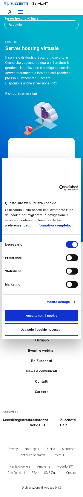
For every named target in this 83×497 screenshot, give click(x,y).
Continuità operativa (32, 443)
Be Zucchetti (41, 349)
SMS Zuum (51, 461)
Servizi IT (58, 443)
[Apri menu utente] (9, 12)
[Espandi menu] (20, 12)
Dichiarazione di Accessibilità (41, 476)
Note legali (32, 437)
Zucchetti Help (68, 411)
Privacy (13, 437)
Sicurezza (68, 437)
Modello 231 (65, 455)
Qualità (50, 437)
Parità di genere (20, 455)
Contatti (41, 370)
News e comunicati (41, 360)
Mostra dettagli (58, 302)
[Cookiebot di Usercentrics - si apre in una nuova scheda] (59, 188)
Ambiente (43, 455)
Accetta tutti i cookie (41, 315)
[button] (41, 18)
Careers (41, 380)
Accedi (8, 409)
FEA (34, 461)
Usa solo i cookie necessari (41, 329)
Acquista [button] (15, 24)
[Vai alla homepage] (31, 4)
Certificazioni (16, 461)
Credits (71, 461)
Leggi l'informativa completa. (47, 225)
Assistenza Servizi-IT (39, 411)
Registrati (22, 409)
